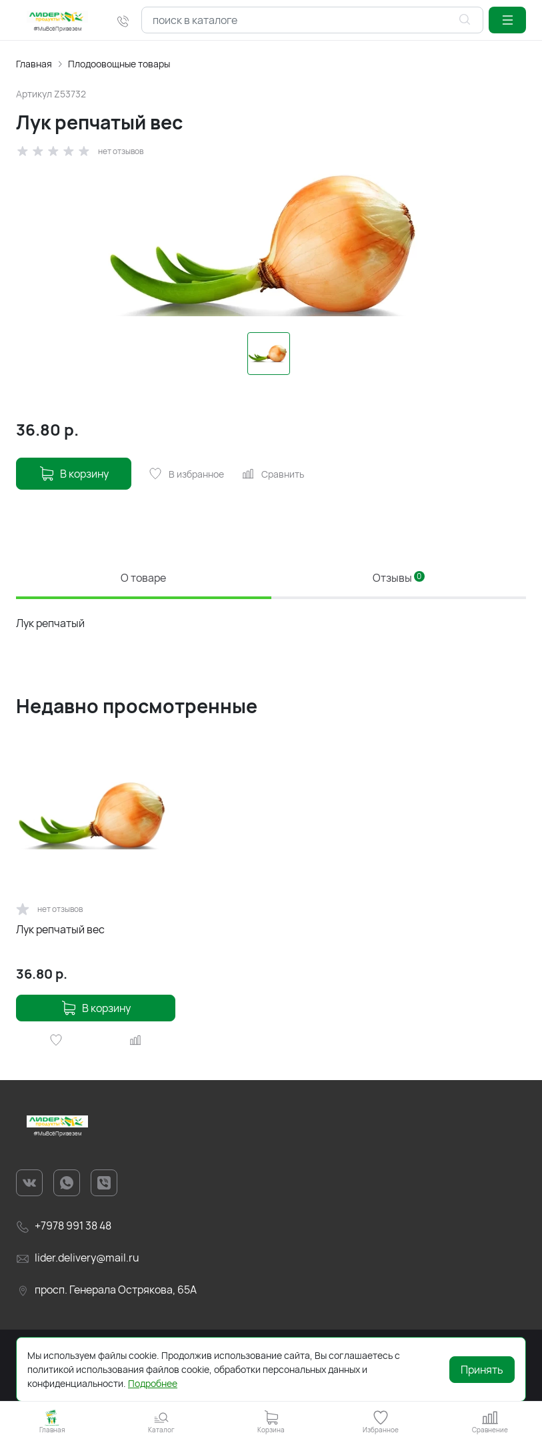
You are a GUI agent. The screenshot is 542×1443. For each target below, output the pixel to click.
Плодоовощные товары (119, 63)
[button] (507, 20)
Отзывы (399, 577)
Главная (34, 63)
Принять (482, 1369)
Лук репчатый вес (60, 929)
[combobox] (312, 20)
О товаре (143, 577)
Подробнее (152, 1383)
